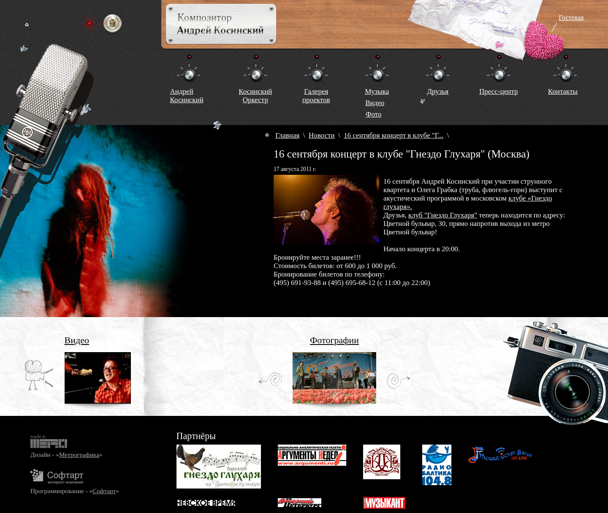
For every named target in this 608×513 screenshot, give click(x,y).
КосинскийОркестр (255, 95)
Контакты (563, 91)
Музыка (377, 91)
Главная (287, 135)
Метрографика (79, 454)
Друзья (437, 91)
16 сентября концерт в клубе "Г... (393, 135)
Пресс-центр (498, 91)
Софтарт (104, 490)
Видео (374, 103)
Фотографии (334, 340)
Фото (373, 114)
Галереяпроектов (316, 95)
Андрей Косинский (187, 95)
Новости (322, 135)
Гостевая (571, 17)
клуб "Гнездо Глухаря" (442, 215)
